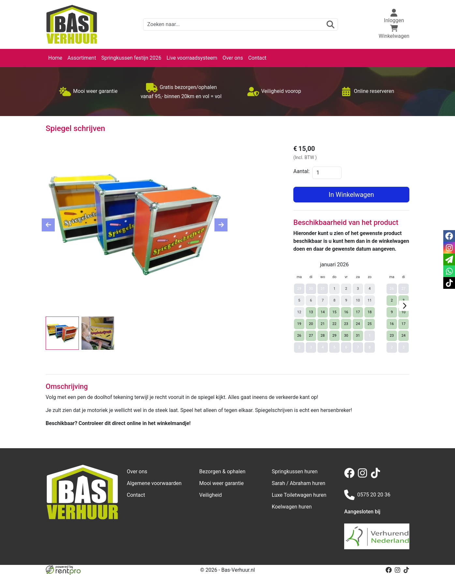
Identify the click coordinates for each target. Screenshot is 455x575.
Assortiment (81, 58)
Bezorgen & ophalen (222, 471)
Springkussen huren (295, 471)
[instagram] (363, 476)
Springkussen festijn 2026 (131, 58)
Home (55, 58)
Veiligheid (210, 495)
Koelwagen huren (292, 507)
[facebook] (350, 476)
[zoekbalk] (240, 24)
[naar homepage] (72, 24)
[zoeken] (330, 24)
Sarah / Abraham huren (298, 483)
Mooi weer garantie (221, 483)
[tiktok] (376, 476)
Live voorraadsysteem (192, 58)
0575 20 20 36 (367, 495)
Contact (257, 58)
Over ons (233, 58)
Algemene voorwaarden (154, 483)
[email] (449, 259)
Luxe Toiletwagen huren (299, 495)
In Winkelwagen (351, 195)
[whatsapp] (449, 271)
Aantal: (301, 171)
